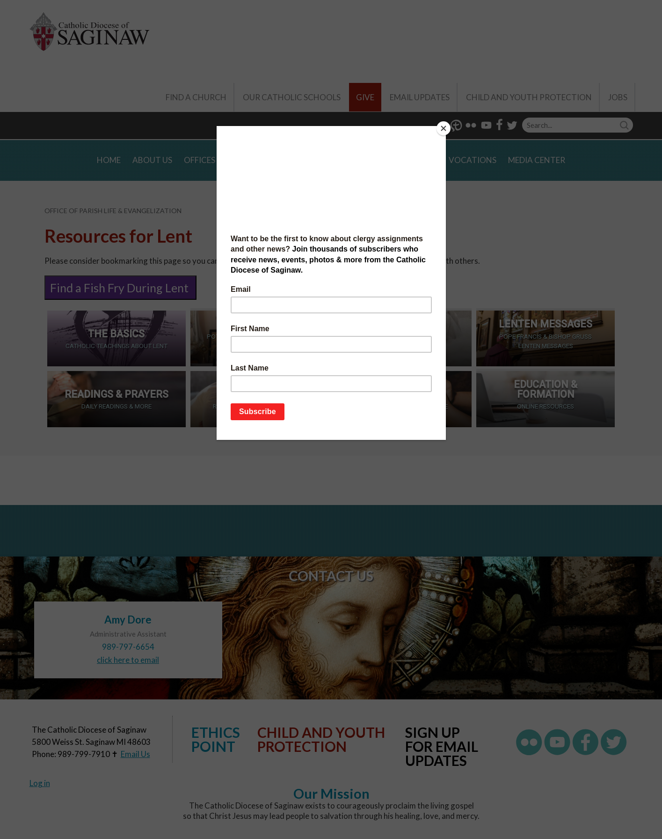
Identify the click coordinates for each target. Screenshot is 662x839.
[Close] (443, 128)
